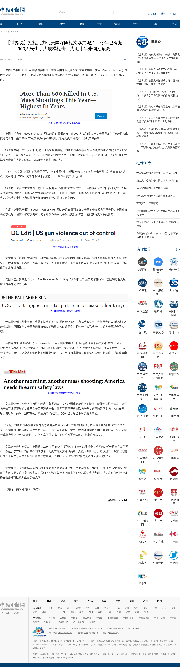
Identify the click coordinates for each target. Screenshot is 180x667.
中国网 (174, 541)
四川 (91, 612)
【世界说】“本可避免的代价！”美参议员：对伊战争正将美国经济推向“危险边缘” (157, 95)
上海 (118, 608)
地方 (157, 23)
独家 (145, 601)
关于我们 (5, 613)
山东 (164, 608)
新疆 (137, 612)
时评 (49, 601)
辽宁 (88, 608)
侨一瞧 (142, 332)
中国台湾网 (144, 618)
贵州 (100, 612)
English (152, 13)
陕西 (128, 612)
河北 (69, 608)
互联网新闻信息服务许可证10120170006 (86, 629)
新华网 (142, 583)
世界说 (13, 32)
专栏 (99, 23)
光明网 (174, 520)
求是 (142, 437)
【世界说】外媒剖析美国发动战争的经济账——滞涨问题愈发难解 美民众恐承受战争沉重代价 (158, 132)
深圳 (146, 612)
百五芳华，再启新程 (147, 203)
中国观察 (142, 311)
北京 (50, 608)
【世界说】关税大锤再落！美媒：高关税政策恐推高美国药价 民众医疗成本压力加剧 (158, 58)
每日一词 (174, 332)
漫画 (117, 23)
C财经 (61, 23)
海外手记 (174, 269)
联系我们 (15, 613)
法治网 (92, 621)
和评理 (142, 290)
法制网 (158, 478)
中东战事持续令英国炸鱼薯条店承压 (155, 196)
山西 (78, 608)
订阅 (173, 13)
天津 (60, 608)
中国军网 (174, 416)
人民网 (142, 541)
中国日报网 (4, 32)
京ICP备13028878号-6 (112, 633)
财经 (76, 601)
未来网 (142, 562)
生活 (90, 601)
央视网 (99, 618)
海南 (72, 612)
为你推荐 (143, 249)
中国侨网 (158, 437)
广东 (53, 612)
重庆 (81, 612)
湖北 (35, 612)
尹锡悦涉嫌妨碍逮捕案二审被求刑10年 (157, 173)
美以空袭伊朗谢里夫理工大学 (152, 188)
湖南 (44, 612)
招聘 (159, 601)
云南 (109, 612)
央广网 (158, 520)
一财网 (174, 562)
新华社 (158, 311)
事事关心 (158, 332)
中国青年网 (113, 618)
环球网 (174, 478)
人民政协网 (78, 621)
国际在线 (158, 541)
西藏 (119, 612)
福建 (146, 608)
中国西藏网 (159, 618)
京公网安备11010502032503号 (61, 633)
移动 (163, 13)
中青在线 (142, 499)
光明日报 (158, 416)
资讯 (40, 23)
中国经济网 (128, 618)
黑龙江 (107, 608)
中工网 (158, 499)
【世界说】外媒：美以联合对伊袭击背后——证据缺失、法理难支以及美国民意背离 (158, 147)
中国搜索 (174, 457)
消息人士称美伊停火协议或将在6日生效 (157, 180)
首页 (2, 23)
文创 (174, 23)
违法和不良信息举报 (57, 629)
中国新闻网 (63, 621)
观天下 (135, 23)
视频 (82, 23)
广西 (63, 612)
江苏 (127, 608)
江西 (155, 608)
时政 (20, 23)
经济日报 (142, 416)
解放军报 (174, 374)
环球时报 (174, 353)
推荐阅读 (143, 163)
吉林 (97, 608)
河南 (173, 608)
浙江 (136, 608)
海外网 (142, 478)
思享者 (142, 269)
